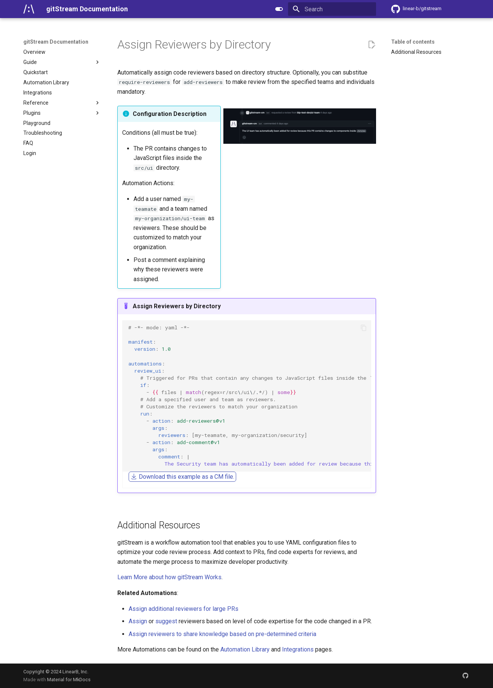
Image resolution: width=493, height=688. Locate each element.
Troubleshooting (42, 133)
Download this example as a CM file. (182, 476)
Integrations (37, 93)
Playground (36, 123)
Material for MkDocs (69, 679)
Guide (62, 62)
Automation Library (46, 82)
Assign (138, 621)
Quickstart (35, 72)
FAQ (28, 143)
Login (29, 153)
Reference (62, 102)
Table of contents (413, 42)
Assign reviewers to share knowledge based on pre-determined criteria (222, 634)
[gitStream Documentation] (28, 9)
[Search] (332, 9)
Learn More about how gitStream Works (169, 577)
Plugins (62, 113)
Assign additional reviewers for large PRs (183, 608)
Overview (34, 52)
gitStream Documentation (55, 42)
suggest (166, 621)
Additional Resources (416, 52)
